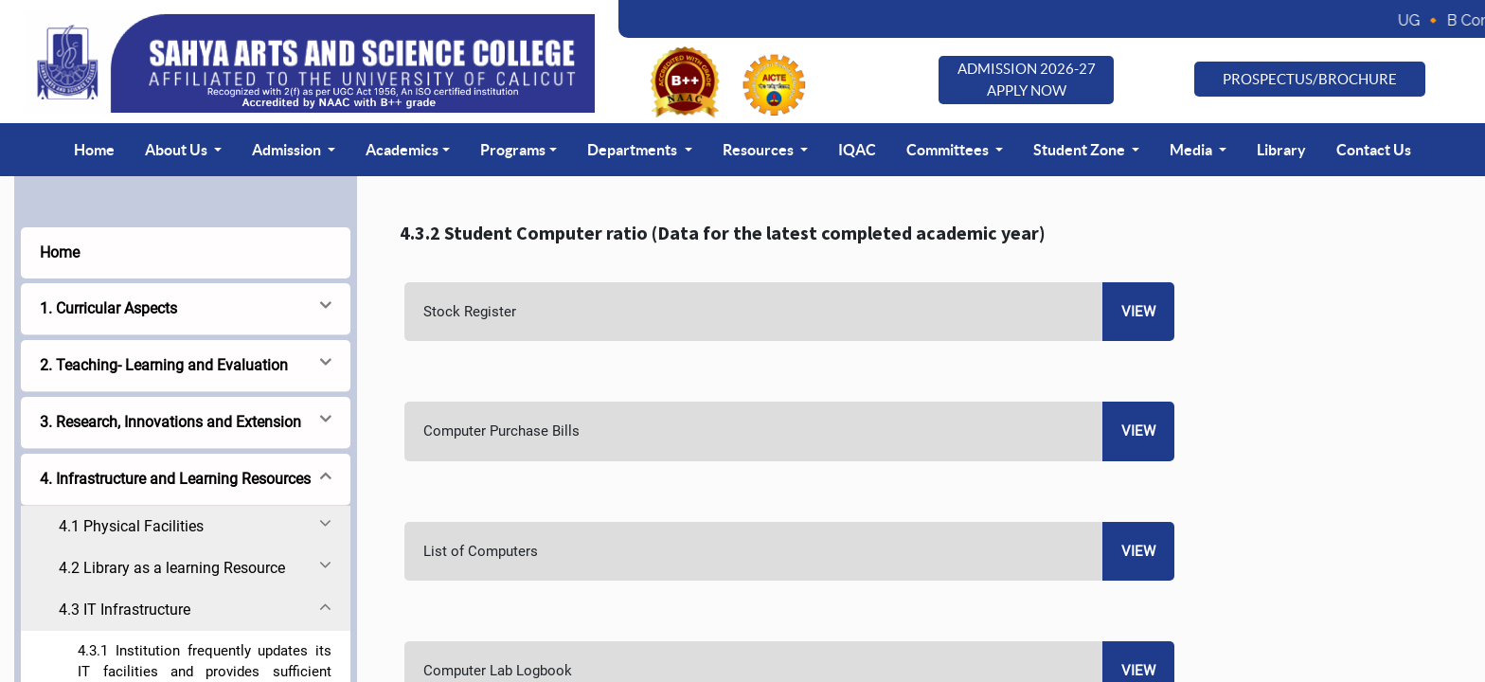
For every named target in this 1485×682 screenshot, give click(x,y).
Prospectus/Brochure (1310, 79)
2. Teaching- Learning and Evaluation (164, 365)
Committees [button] (949, 149)
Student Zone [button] (1080, 149)
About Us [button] (177, 149)
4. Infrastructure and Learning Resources (175, 479)
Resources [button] (759, 149)
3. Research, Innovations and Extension (170, 422)
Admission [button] (288, 149)
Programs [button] (513, 149)
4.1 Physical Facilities (131, 526)
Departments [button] (633, 149)
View (1138, 311)
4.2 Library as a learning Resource (172, 568)
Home (94, 149)
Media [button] (1192, 149)
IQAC (857, 149)
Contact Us (1373, 149)
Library (1281, 149)
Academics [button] (402, 149)
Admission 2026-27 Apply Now (1026, 80)
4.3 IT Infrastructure (124, 610)
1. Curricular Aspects (108, 308)
